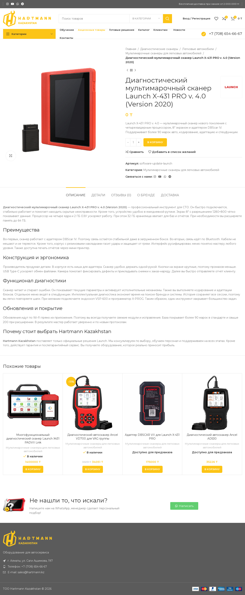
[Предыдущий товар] (127, 70)
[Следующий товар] (135, 70)
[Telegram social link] (22, 4)
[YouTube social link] (12, 4)
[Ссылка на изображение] (27, 538)
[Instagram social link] (7, 4)
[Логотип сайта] (27, 18)
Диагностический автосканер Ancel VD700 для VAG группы (92, 437)
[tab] (76, 193)
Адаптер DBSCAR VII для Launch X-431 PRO (152, 437)
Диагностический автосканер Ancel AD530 (212, 437)
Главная (130, 49)
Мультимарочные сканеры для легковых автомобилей (163, 53)
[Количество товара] (133, 142)
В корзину (155, 142)
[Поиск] (115, 18)
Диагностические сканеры (159, 49)
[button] (33, 469)
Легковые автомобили (198, 49)
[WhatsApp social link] (17, 4)
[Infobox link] (221, 34)
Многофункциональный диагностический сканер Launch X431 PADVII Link (32, 438)
